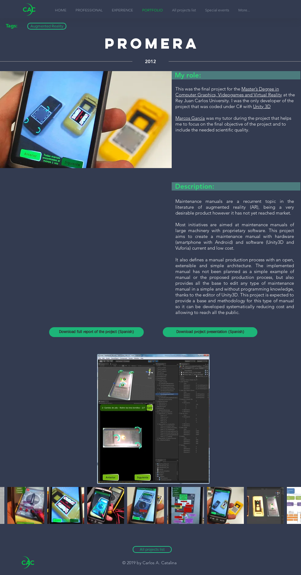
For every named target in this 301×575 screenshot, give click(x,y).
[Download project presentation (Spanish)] (210, 332)
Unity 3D (262, 106)
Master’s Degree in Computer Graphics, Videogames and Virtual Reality (228, 92)
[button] (244, 10)
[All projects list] (152, 549)
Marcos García (190, 118)
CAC (29, 9)
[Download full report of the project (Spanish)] (96, 332)
